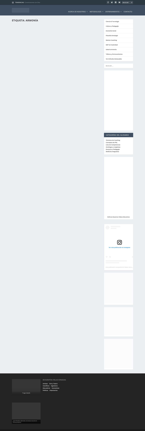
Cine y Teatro (53, 381)
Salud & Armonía (111, 47)
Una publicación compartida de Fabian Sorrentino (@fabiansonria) (125, 264)
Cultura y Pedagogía (112, 23)
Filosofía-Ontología (112, 33)
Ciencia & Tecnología (112, 19)
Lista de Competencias (113, 142)
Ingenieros (54, 383)
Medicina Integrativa (112, 149)
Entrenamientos (113, 9)
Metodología (97, 9)
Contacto (128, 9)
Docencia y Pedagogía (113, 146)
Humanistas (55, 385)
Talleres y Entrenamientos (114, 51)
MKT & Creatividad (112, 42)
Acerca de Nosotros (78, 9)
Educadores (46, 385)
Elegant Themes (25, 429)
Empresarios (53, 387)
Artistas (45, 381)
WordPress (46, 429)
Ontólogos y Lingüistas (113, 144)
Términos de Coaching (113, 137)
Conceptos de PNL (111, 140)
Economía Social (111, 28)
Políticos (45, 387)
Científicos (46, 383)
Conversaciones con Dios (32, 2)
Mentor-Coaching (111, 37)
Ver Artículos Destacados (114, 56)
